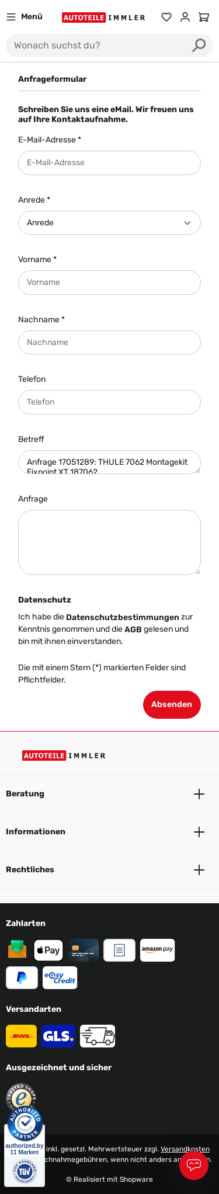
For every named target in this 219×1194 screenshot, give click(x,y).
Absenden (171, 704)
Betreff (31, 439)
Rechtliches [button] (109, 870)
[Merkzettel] (166, 17)
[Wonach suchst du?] (95, 45)
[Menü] (24, 17)
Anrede (34, 200)
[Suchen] (199, 45)
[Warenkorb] (203, 17)
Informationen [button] (109, 832)
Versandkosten (185, 1149)
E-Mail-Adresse (49, 140)
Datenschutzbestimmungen (122, 617)
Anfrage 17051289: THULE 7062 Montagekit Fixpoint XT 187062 (109, 462)
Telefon (32, 379)
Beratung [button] (109, 794)
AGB (133, 630)
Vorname (37, 259)
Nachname (41, 320)
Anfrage (33, 499)
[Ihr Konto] (185, 17)
